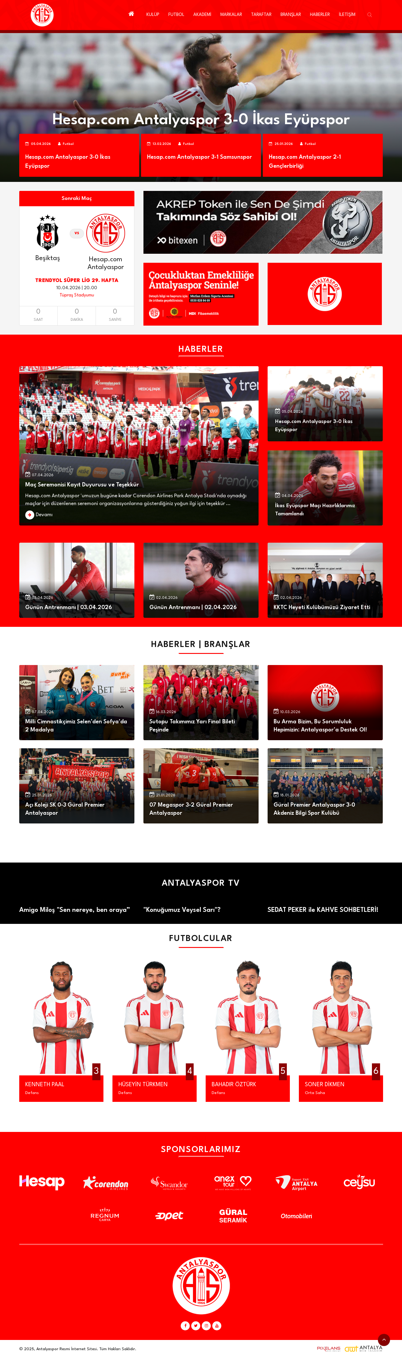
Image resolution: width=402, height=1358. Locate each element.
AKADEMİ (202, 15)
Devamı (44, 514)
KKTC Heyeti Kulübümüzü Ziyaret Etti (322, 607)
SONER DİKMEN (325, 1084)
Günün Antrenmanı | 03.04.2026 (68, 607)
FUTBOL (176, 15)
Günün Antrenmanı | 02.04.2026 (193, 607)
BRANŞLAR (291, 15)
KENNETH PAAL (44, 1084)
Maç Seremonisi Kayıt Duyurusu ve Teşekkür (82, 485)
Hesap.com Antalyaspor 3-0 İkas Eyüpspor (201, 120)
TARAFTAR (261, 15)
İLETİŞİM (347, 15)
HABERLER (320, 15)
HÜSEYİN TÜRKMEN (143, 1084)
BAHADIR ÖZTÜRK (234, 1084)
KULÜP (152, 15)
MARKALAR (231, 15)
